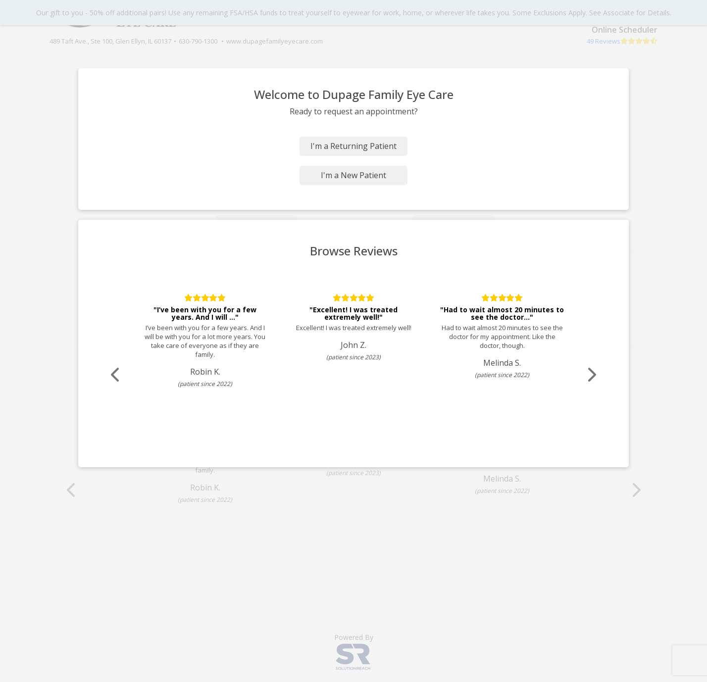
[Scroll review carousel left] (123, 375)
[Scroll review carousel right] (584, 375)
